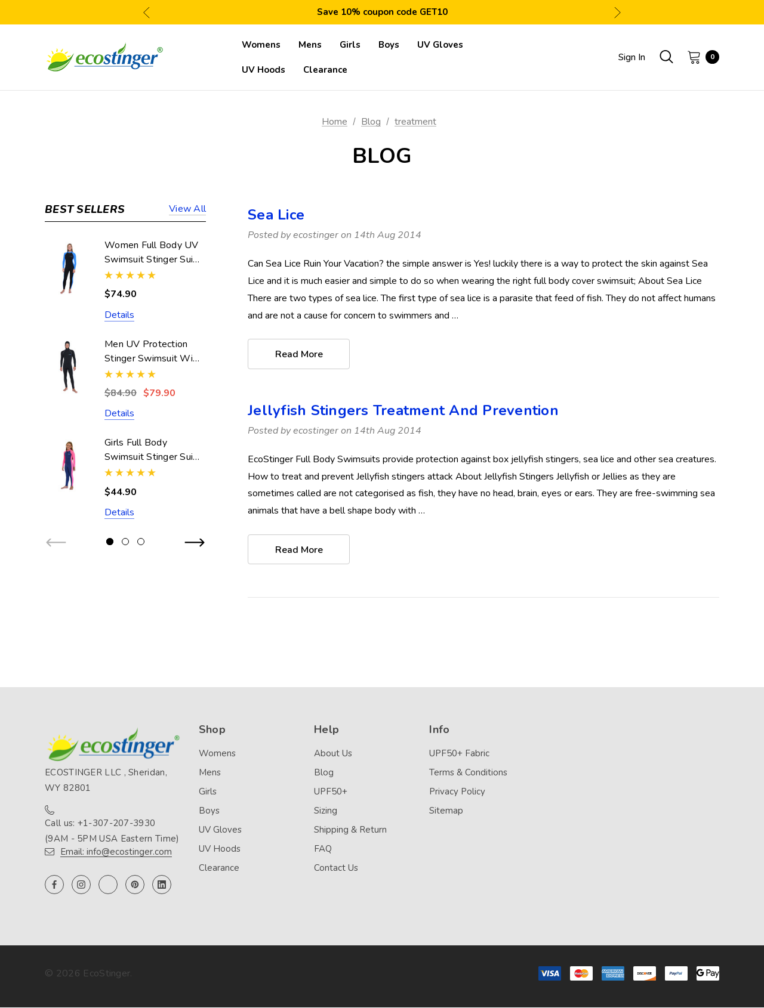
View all (187, 209)
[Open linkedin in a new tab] (161, 885)
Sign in (631, 57)
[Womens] (261, 44)
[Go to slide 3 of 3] (140, 541)
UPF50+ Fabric (459, 754)
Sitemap (446, 811)
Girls (208, 792)
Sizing (325, 811)
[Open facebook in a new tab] (54, 885)
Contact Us (336, 868)
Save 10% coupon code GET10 (382, 12)
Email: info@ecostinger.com (116, 852)
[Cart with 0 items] (699, 56)
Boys (209, 811)
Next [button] (617, 12)
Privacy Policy (457, 792)
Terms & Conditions (468, 773)
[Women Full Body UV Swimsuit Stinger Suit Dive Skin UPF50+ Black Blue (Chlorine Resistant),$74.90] (69, 268)
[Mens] (310, 44)
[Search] (666, 56)
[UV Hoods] (263, 69)
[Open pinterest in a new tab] (134, 885)
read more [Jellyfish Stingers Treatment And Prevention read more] (299, 550)
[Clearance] (325, 69)
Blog (324, 773)
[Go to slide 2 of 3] (125, 541)
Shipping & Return (350, 830)
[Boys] (388, 44)
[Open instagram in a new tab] (81, 885)
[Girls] (350, 44)
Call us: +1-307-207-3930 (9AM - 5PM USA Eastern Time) (112, 831)
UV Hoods (220, 849)
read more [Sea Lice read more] (299, 354)
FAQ (323, 849)
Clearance (219, 868)
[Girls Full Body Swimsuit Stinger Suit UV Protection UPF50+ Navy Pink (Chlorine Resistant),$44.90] (69, 465)
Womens (217, 754)
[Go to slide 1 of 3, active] (109, 541)
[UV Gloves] (440, 44)
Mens (210, 773)
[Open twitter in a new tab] (108, 885)
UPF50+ (330, 792)
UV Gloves (220, 830)
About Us (333, 754)
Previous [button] (146, 12)
